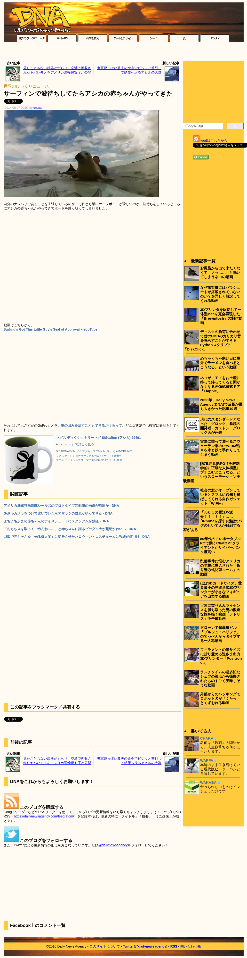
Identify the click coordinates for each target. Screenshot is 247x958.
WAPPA (206, 760)
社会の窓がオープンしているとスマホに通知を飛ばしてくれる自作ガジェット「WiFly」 (220, 496)
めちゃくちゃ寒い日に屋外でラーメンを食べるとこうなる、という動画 (220, 362)
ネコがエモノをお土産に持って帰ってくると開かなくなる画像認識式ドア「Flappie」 (220, 384)
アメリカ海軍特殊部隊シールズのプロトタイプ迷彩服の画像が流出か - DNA (61, 506)
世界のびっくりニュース (26, 86)
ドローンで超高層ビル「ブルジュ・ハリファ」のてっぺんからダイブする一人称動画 (220, 634)
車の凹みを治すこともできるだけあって (91, 425)
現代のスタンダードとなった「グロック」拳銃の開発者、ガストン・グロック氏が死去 (220, 425)
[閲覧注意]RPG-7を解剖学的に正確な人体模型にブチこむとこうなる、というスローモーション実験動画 (211, 472)
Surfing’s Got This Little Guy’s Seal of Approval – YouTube (50, 329)
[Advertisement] (123, 52)
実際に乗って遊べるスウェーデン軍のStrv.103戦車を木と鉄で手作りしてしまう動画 (220, 448)
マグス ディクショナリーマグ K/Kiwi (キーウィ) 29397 (88, 455)
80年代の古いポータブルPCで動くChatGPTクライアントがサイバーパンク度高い (220, 545)
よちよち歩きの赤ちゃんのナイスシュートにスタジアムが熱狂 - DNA (56, 521)
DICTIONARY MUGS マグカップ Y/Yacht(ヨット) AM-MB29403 (94, 451)
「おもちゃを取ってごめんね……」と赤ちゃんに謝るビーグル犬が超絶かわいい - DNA (70, 529)
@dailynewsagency (113, 845)
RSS (173, 946)
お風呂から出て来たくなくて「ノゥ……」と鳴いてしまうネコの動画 (220, 272)
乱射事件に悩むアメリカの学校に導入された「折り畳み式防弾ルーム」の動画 (220, 567)
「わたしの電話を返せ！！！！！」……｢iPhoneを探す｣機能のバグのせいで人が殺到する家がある (212, 521)
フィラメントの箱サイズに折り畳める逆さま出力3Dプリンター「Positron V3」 (221, 656)
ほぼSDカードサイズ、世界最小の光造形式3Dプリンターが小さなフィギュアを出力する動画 (221, 589)
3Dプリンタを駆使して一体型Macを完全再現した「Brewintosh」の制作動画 (221, 316)
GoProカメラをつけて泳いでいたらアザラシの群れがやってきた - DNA (58, 513)
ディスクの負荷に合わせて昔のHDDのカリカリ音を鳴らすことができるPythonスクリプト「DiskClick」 (212, 340)
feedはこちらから (213, 140)
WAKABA (208, 782)
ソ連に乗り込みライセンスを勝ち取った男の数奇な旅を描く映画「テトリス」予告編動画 (220, 612)
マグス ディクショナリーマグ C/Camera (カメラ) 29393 (89, 459)
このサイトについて (104, 946)
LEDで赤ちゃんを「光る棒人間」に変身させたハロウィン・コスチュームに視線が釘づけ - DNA (77, 537)
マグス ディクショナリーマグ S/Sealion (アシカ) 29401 (98, 438)
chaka (37, 107)
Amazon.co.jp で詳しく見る (75, 444)
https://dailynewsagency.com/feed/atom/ (44, 816)
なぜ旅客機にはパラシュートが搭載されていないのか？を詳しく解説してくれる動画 (220, 294)
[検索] (202, 126)
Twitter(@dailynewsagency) (145, 946)
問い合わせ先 (190, 946)
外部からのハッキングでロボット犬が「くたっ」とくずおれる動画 (220, 698)
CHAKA (207, 738)
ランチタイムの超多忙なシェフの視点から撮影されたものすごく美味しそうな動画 (220, 678)
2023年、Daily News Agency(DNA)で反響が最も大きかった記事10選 (221, 404)
